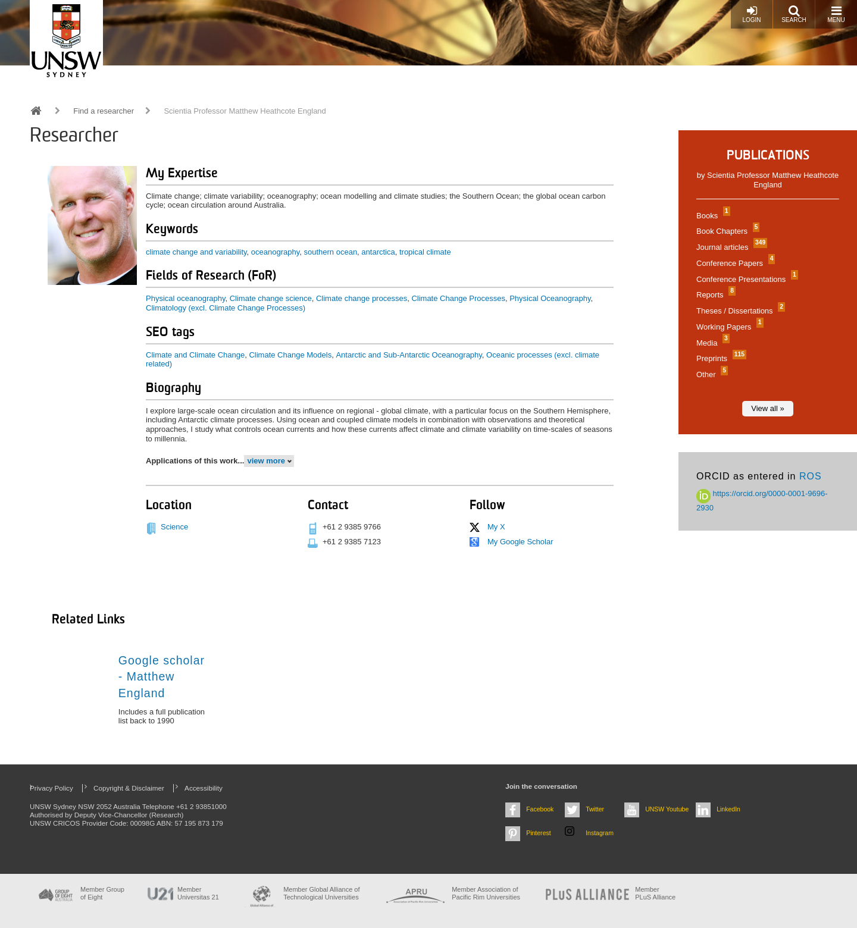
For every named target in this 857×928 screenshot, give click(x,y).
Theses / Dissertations (739, 310)
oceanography (275, 251)
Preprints (719, 358)
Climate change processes (361, 298)
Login (751, 14)
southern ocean (330, 251)
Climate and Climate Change (195, 354)
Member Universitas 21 (198, 893)
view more (266, 460)
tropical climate (425, 251)
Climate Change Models (290, 354)
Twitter (595, 809)
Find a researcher (103, 110)
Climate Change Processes (458, 298)
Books (711, 215)
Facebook (539, 809)
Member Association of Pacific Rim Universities (486, 893)
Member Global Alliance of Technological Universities (321, 893)
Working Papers (728, 326)
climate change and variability (196, 251)
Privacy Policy (51, 788)
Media (711, 342)
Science (174, 526)
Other (710, 374)
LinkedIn (728, 809)
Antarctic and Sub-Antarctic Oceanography (408, 354)
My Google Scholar (520, 541)
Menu (836, 14)
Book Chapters (726, 231)
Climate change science (271, 298)
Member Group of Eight (102, 893)
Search (793, 14)
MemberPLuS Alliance (655, 893)
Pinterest (538, 832)
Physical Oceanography (549, 298)
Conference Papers (734, 263)
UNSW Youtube (667, 809)
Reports (714, 294)
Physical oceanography (185, 298)
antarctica (378, 251)
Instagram (600, 832)
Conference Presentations (745, 279)
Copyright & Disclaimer (128, 788)
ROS (810, 476)
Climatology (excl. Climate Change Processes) (225, 307)
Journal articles (730, 247)
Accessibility (203, 788)
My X (496, 526)
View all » (767, 408)
